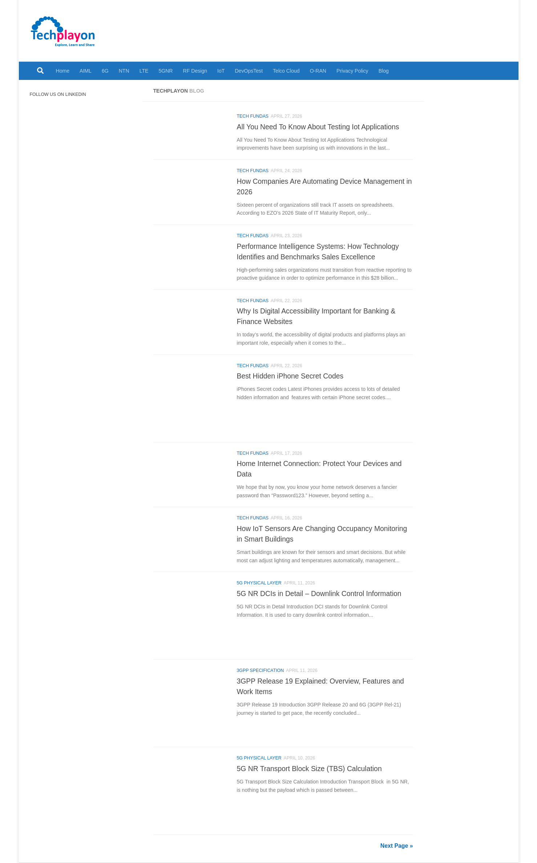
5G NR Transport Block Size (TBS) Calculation (309, 769)
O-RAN (318, 71)
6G (105, 71)
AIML (86, 71)
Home (63, 71)
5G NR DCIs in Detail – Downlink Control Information (319, 593)
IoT (221, 71)
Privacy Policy (352, 71)
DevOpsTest (249, 71)
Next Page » (396, 846)
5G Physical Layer (259, 583)
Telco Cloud (286, 71)
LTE (144, 71)
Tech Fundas (253, 116)
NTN (124, 71)
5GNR (165, 71)
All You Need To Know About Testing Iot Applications (318, 127)
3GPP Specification (260, 670)
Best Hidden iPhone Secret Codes (290, 376)
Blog (384, 71)
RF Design (195, 71)
